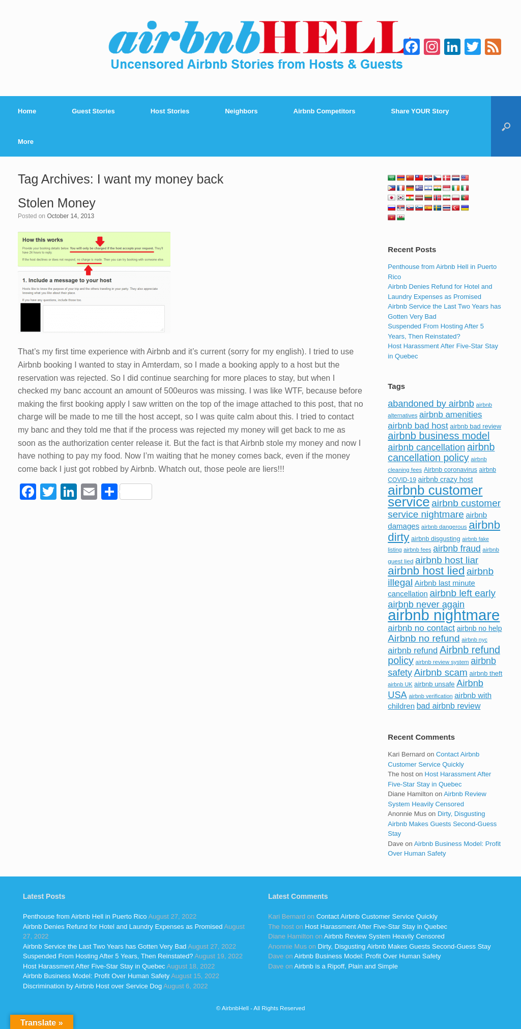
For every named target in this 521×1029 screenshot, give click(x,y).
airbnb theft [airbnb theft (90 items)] (486, 673)
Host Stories (170, 111)
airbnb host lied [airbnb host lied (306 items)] (426, 570)
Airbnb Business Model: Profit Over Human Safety (96, 976)
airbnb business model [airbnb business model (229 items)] (438, 435)
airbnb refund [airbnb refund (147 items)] (413, 650)
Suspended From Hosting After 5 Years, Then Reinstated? (108, 956)
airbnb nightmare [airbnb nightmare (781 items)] (444, 615)
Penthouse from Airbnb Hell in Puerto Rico (85, 916)
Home (27, 111)
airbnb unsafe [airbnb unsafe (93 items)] (434, 684)
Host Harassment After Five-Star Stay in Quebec (94, 966)
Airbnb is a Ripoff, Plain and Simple (346, 966)
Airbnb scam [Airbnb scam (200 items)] (441, 672)
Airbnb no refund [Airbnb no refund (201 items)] (423, 638)
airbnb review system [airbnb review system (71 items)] (442, 662)
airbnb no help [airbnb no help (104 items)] (479, 628)
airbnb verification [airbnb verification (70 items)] (430, 696)
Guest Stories (93, 111)
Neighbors (241, 111)
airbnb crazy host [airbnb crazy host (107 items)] (445, 479)
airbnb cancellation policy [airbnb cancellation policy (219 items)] (441, 452)
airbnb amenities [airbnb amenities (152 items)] (450, 414)
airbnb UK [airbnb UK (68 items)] (400, 684)
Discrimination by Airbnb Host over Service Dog (92, 986)
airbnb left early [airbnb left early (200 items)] (463, 593)
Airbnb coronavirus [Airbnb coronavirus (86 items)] (450, 469)
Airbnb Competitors (325, 111)
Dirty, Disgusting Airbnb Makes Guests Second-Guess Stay (442, 823)
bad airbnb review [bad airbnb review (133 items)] (449, 706)
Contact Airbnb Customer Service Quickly (377, 916)
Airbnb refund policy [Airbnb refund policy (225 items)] (444, 655)
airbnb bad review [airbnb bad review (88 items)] (475, 426)
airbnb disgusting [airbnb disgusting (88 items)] (435, 538)
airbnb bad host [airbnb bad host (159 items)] (418, 425)
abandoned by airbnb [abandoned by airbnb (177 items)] (431, 404)
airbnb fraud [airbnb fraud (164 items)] (456, 548)
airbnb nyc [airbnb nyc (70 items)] (474, 640)
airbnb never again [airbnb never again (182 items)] (426, 604)
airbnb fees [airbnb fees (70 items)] (417, 550)
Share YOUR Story (420, 111)
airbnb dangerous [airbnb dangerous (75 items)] (444, 527)
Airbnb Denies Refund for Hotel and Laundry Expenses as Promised (122, 926)
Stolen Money (57, 203)
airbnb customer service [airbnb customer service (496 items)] (435, 496)
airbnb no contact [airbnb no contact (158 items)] (421, 628)
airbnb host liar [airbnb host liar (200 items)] (446, 560)
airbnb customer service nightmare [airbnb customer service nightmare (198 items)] (444, 509)
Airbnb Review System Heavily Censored (384, 936)
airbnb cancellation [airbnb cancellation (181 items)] (426, 447)
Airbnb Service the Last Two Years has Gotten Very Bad (104, 946)
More (26, 141)
